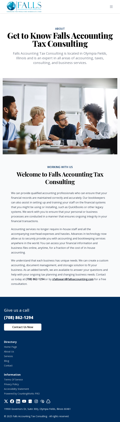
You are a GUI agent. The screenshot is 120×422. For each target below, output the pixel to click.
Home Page (10, 346)
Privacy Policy (11, 384)
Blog (6, 360)
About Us (9, 351)
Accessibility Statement (16, 388)
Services (8, 356)
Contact (8, 365)
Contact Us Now (22, 327)
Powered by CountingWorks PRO (22, 393)
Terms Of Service (13, 379)
